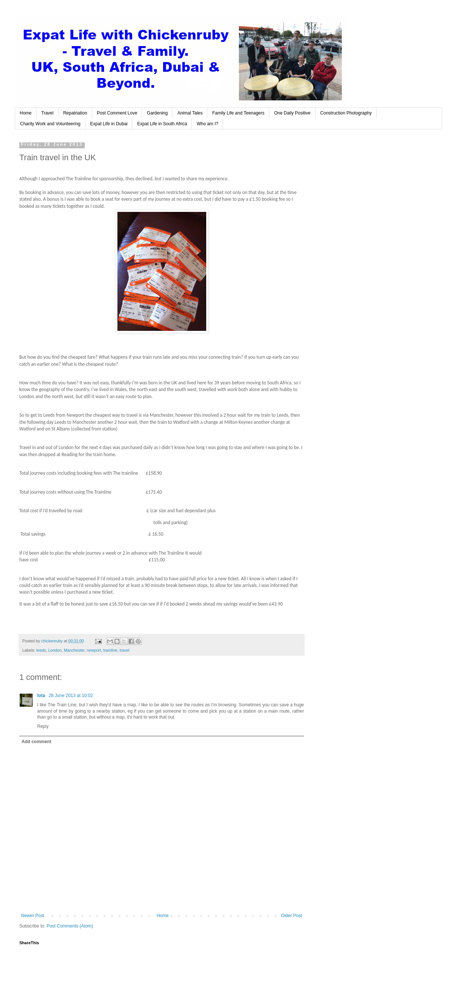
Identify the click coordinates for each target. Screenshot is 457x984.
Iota (41, 695)
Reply (43, 726)
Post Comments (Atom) (69, 926)
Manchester (74, 650)
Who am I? (207, 123)
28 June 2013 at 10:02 (71, 695)
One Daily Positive (292, 113)
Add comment (36, 741)
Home (26, 113)
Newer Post (32, 915)
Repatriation (75, 113)
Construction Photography (346, 113)
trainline (110, 650)
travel (124, 650)
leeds (41, 650)
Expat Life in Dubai (109, 123)
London (55, 650)
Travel (47, 113)
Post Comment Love (117, 113)
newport (94, 650)
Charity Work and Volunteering (50, 123)
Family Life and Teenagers (238, 113)
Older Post (291, 915)
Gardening (157, 113)
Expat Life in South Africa (162, 123)
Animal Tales (189, 113)
